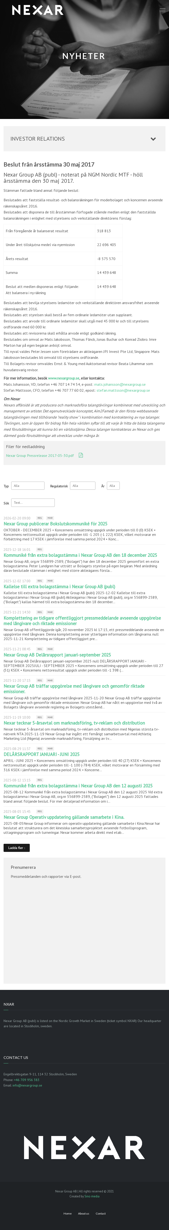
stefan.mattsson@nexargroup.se (123, 390)
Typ (6, 486)
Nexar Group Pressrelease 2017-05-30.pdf (40, 455)
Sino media (91, 1196)
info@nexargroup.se (27, 1085)
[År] (113, 486)
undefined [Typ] (28, 486)
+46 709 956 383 (27, 1080)
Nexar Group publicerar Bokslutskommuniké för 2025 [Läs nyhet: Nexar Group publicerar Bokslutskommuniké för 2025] (55, 524)
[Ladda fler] (17, 848)
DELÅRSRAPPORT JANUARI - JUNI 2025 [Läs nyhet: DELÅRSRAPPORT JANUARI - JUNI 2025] (42, 754)
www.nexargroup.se (63, 378)
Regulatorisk (59, 486)
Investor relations (37, 138)
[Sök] (33, 503)
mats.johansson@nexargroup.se (120, 384)
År (102, 486)
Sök (6, 503)
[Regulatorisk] (82, 486)
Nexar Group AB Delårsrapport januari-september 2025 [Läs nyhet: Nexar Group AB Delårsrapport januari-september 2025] (57, 655)
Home (68, 1213)
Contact (101, 1213)
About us (83, 1213)
